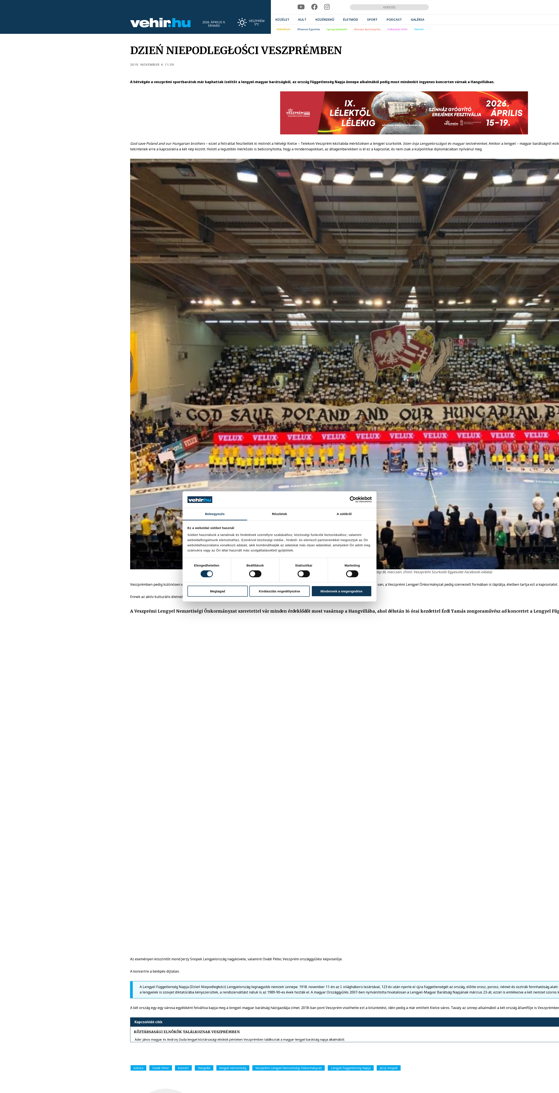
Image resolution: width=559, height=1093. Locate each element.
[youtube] (301, 7)
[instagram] (327, 7)
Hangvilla (204, 1068)
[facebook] (314, 7)
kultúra (138, 1068)
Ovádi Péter (160, 1068)
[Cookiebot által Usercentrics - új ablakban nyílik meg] (353, 499)
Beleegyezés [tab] (215, 514)
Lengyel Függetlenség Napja (351, 1068)
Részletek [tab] (279, 514)
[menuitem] (282, 19)
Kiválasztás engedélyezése (279, 591)
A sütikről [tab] (344, 514)
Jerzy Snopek (389, 1068)
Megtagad (217, 591)
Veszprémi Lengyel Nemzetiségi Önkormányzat (288, 1068)
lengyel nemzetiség (232, 1068)
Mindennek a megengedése (341, 591)
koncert (183, 1068)
